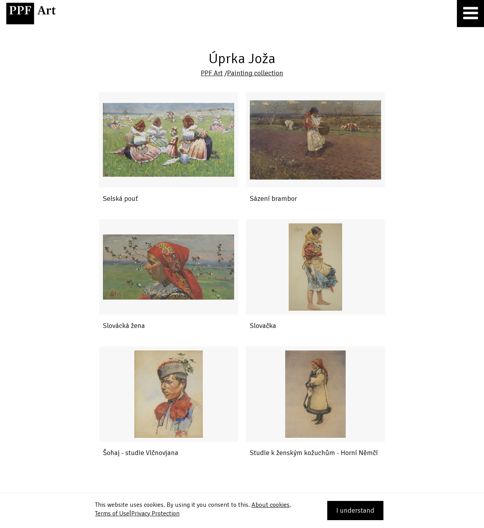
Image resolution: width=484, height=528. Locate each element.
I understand (355, 510)
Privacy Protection (155, 513)
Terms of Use (112, 513)
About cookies (270, 505)
